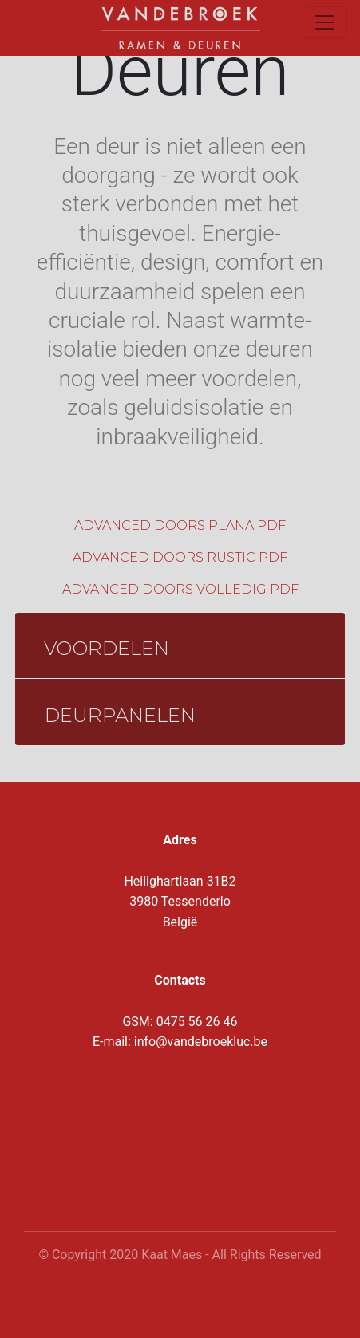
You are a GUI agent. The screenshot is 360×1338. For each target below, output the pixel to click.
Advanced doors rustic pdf (180, 557)
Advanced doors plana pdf (180, 525)
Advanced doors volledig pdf (180, 589)
